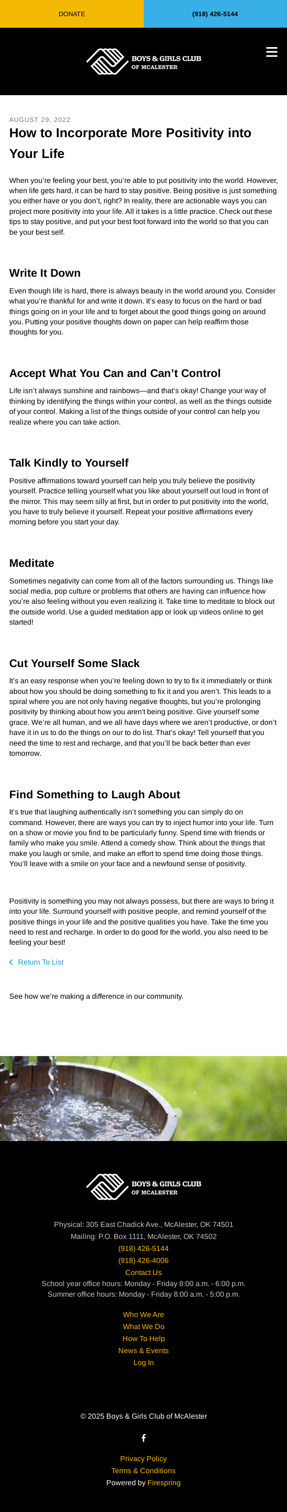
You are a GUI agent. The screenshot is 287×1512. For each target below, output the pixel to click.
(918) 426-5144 (215, 14)
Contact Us (143, 1272)
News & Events (143, 1350)
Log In (144, 1362)
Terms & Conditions (143, 1471)
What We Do (144, 1326)
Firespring (164, 1483)
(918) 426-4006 (143, 1260)
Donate (72, 14)
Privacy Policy (143, 1459)
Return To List (39, 962)
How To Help (143, 1338)
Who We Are (143, 1314)
